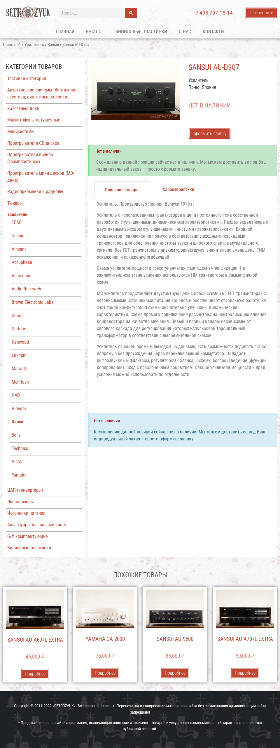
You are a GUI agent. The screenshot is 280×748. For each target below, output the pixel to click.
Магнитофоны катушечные (33, 120)
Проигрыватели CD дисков (33, 143)
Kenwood (20, 342)
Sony (16, 435)
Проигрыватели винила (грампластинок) (30, 158)
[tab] (121, 189)
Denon (18, 315)
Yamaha (19, 475)
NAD (16, 395)
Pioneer (19, 408)
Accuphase (22, 262)
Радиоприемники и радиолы (35, 191)
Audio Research (26, 289)
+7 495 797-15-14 (212, 13)
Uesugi (18, 236)
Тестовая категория (26, 78)
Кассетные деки (23, 108)
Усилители (34, 44)
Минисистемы (20, 131)
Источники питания (26, 513)
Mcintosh (20, 382)
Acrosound (22, 275)
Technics (20, 448)
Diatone (19, 328)
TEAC (17, 222)
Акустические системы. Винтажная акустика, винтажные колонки (41, 93)
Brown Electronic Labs (32, 302)
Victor (17, 461)
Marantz (19, 368)
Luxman (19, 355)
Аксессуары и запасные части (36, 525)
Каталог (95, 31)
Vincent (19, 249)
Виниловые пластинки (141, 31)
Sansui (53, 44)
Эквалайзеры (20, 501)
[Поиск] (131, 13)
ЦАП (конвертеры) (25, 490)
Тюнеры (15, 203)
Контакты (213, 31)
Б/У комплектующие (27, 536)
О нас (185, 31)
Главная (65, 31)
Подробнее (35, 674)
